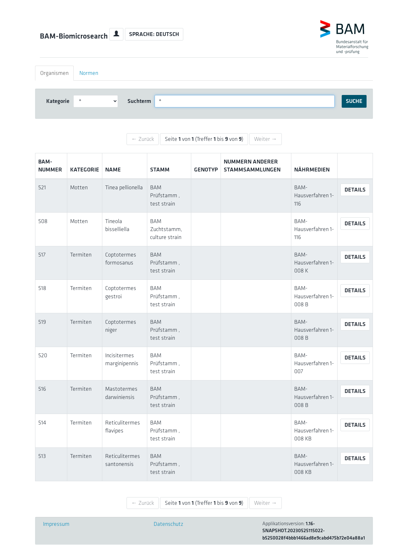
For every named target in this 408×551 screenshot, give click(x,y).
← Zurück (142, 138)
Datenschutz (168, 523)
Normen (88, 72)
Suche (354, 101)
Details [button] (355, 189)
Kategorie (57, 101)
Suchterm (138, 101)
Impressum (56, 523)
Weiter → (265, 138)
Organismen (54, 72)
